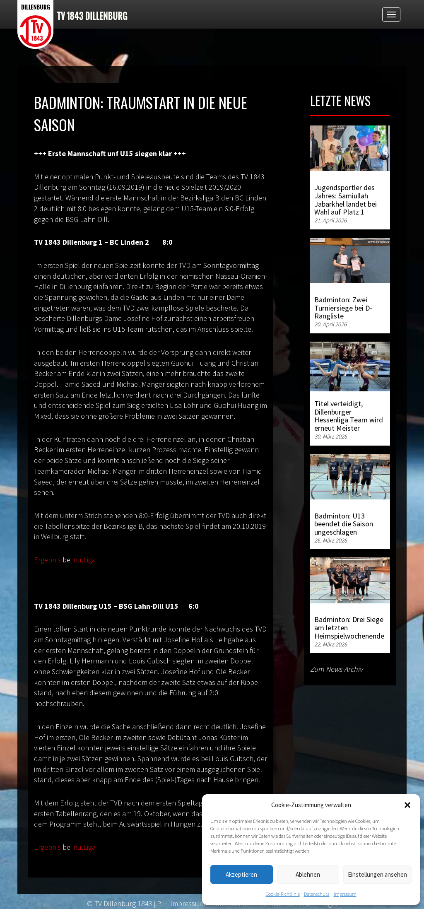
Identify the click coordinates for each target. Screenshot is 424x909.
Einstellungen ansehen (377, 874)
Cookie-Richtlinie (283, 894)
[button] (407, 805)
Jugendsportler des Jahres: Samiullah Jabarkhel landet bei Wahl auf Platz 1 (345, 200)
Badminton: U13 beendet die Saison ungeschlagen (343, 524)
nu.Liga (84, 559)
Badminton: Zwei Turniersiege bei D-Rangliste (343, 308)
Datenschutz (317, 894)
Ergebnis (47, 559)
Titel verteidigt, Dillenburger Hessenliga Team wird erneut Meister (348, 416)
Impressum (345, 894)
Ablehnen (308, 874)
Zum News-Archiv (336, 669)
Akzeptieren (241, 874)
